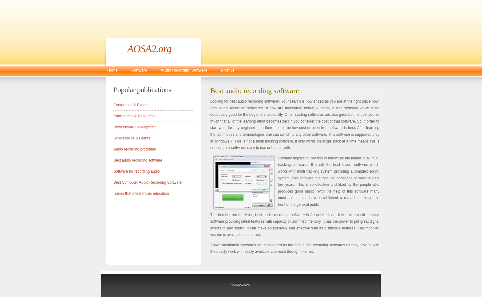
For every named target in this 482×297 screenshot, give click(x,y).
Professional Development (134, 127)
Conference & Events (130, 105)
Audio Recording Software (184, 70)
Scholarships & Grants (131, 138)
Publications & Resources (134, 116)
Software (139, 70)
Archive (228, 70)
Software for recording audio (136, 171)
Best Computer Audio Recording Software (147, 182)
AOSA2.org (149, 48)
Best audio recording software (137, 160)
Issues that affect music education (141, 193)
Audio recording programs (134, 149)
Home (112, 70)
